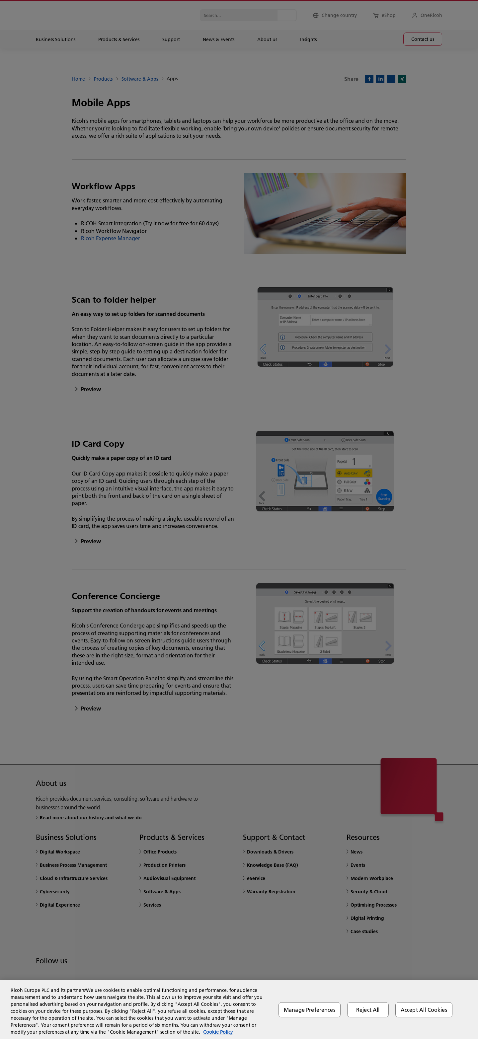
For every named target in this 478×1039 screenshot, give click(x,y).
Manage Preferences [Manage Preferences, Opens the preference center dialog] (309, 1009)
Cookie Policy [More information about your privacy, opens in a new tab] (218, 1032)
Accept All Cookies (424, 1009)
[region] (239, 1009)
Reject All (368, 1009)
